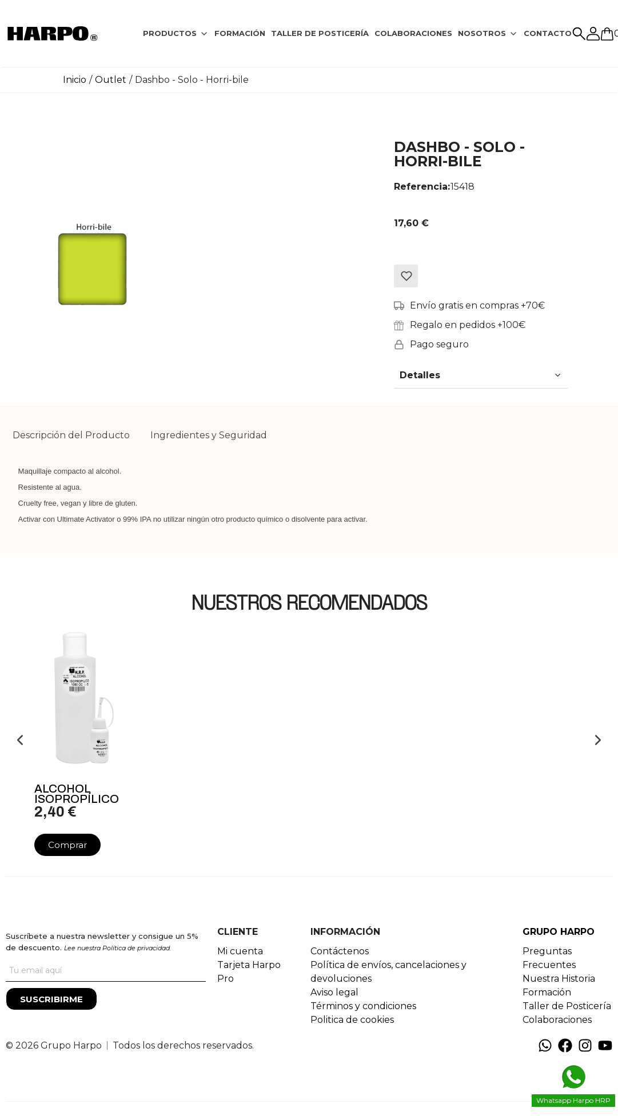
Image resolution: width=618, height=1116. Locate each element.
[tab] (176, 33)
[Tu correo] (106, 970)
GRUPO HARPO (559, 931)
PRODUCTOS (170, 33)
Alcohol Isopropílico (76, 793)
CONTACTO (548, 33)
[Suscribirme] (51, 998)
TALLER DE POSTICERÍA (320, 33)
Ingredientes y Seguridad (208, 435)
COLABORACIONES (413, 33)
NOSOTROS (482, 33)
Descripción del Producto (71, 435)
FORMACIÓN (239, 33)
